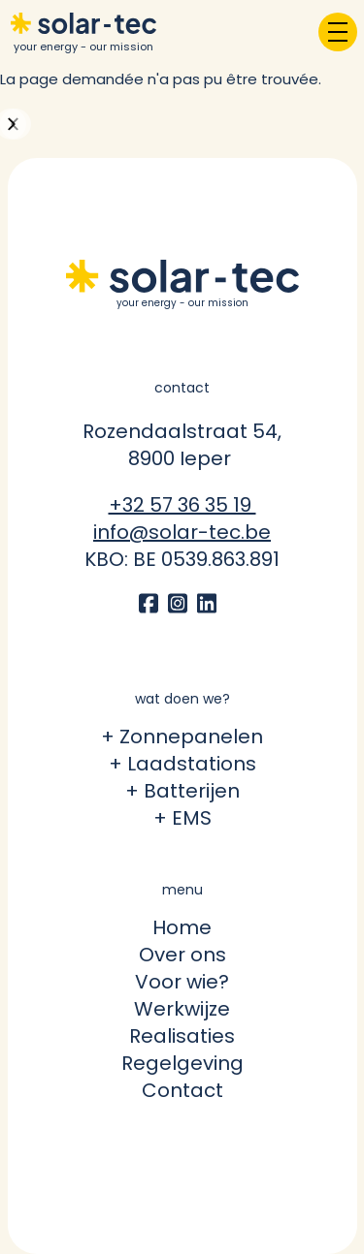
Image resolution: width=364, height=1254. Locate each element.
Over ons (182, 954)
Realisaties (182, 1036)
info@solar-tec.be (182, 532)
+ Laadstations (182, 763)
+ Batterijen (182, 790)
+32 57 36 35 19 (182, 504)
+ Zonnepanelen (182, 736)
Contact (182, 1090)
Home (182, 927)
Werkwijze (182, 1008)
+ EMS (182, 817)
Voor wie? (182, 981)
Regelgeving (182, 1063)
